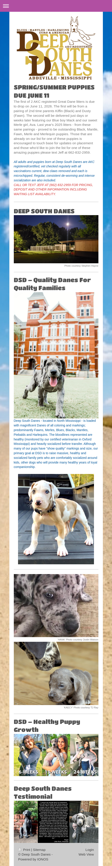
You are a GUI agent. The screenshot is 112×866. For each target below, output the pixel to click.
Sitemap (39, 850)
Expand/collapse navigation (56, 6)
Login (90, 850)
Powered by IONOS (33, 859)
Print (24, 850)
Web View (86, 854)
